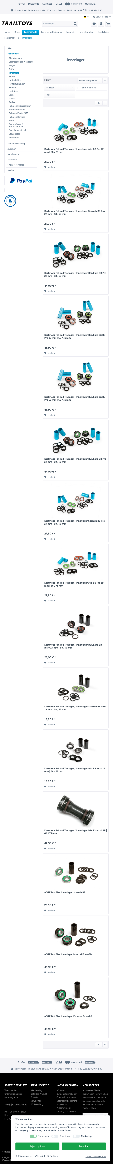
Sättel (11, 121)
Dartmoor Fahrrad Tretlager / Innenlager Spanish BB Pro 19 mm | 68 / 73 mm (74, 522)
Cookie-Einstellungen (66, 1097)
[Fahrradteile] (30, 32)
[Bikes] (17, 32)
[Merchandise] (86, 32)
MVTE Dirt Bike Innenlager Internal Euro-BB (68, 954)
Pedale (12, 102)
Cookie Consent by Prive (95, 1156)
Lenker (12, 95)
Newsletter (35, 1101)
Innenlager (14, 73)
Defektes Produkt (38, 1094)
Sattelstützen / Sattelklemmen (16, 125)
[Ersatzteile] (103, 32)
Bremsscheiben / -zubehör (21, 62)
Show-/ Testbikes (16, 165)
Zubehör (12, 149)
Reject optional (37, 1146)
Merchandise (13, 154)
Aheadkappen (15, 58)
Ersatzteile (12, 159)
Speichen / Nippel (17, 130)
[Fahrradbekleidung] (51, 32)
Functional (65, 1136)
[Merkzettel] (94, 24)
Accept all (84, 1146)
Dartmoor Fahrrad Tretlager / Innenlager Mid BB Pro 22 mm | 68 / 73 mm (74, 150)
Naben (12, 99)
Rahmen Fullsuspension (20, 106)
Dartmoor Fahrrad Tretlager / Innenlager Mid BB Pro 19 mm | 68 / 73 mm (74, 584)
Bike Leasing (36, 1090)
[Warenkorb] (108, 24)
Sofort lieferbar (89, 88)
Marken (11, 170)
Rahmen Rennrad (17, 117)
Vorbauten (14, 138)
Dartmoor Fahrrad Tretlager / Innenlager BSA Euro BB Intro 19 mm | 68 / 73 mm (73, 646)
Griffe (11, 69)
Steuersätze (14, 134)
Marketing (86, 1136)
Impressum (61, 1104)
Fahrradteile (13, 54)
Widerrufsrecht (63, 1108)
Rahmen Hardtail (17, 110)
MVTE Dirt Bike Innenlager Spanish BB (64, 892)
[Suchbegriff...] (60, 24)
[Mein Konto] (101, 24)
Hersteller (50, 88)
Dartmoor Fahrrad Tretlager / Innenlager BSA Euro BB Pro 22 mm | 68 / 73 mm (75, 274)
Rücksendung (36, 1104)
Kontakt (34, 1097)
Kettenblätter (15, 80)
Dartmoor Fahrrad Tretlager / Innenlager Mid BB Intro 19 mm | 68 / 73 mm (74, 770)
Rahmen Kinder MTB (18, 113)
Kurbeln (12, 88)
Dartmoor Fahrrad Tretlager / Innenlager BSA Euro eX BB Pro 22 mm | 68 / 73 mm (74, 398)
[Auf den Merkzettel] (49, 167)
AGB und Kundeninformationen (66, 1092)
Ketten (12, 76)
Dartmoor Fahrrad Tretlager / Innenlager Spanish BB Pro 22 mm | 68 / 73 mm (74, 212)
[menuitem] (60, 25)
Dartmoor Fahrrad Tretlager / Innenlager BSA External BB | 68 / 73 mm (75, 832)
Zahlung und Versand (66, 1111)
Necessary (43, 1136)
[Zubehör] (70, 32)
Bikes (10, 48)
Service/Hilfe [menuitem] (101, 17)
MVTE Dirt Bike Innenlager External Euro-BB (68, 1016)
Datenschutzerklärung (66, 1101)
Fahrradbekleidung (16, 144)
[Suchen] (75, 24)
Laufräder (13, 91)
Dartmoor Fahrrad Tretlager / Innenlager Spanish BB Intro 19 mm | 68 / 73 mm (75, 708)
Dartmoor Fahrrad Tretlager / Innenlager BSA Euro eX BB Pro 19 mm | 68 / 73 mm (74, 336)
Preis (48, 95)
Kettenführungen (17, 84)
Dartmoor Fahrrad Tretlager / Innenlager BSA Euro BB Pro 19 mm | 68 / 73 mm (75, 460)
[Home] (6, 32)
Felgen (12, 65)
